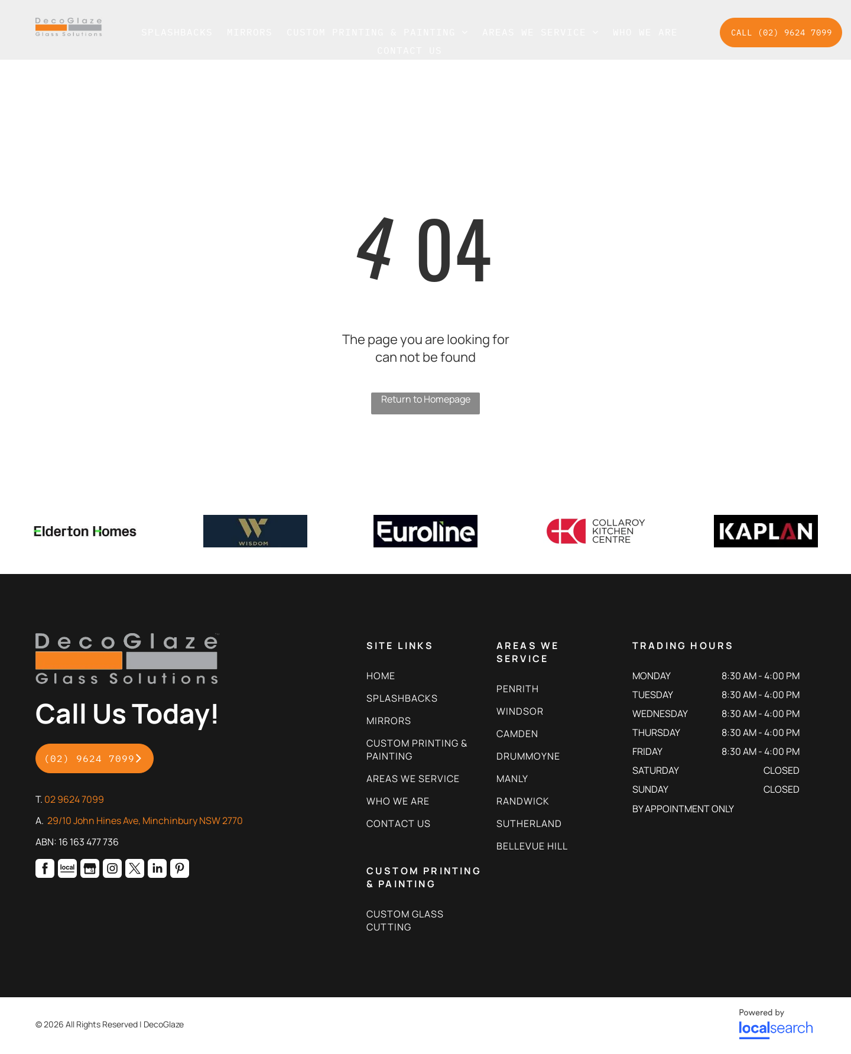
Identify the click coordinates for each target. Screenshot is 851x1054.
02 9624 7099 (74, 799)
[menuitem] (177, 32)
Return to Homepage (425, 399)
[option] (85, 531)
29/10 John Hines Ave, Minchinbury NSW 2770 (145, 820)
